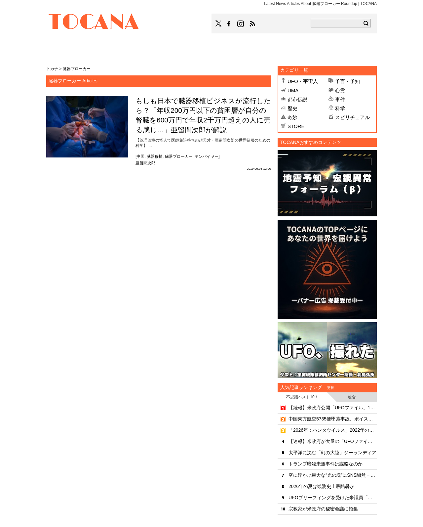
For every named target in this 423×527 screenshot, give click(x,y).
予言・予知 (347, 81)
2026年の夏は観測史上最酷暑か (321, 486)
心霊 (340, 90)
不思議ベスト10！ (302, 397)
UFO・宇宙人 (303, 81)
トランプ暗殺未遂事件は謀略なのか (325, 463)
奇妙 (292, 117)
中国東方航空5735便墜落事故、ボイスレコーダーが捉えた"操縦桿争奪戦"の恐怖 (332, 418)
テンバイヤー (206, 156)
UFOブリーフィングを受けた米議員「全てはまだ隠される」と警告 (332, 497)
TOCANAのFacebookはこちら (229, 24)
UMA (293, 90)
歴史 (292, 108)
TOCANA (93, 22)
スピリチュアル (352, 117)
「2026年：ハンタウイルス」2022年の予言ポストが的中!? (332, 430)
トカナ (52, 68)
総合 (352, 397)
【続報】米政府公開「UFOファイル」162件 (332, 407)
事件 (340, 99)
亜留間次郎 (145, 163)
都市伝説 (297, 99)
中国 (140, 156)
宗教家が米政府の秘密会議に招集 (323, 508)
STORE (296, 126)
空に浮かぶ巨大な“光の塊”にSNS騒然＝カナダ (332, 475)
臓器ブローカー (179, 156)
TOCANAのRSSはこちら (252, 24)
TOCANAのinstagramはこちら (241, 24)
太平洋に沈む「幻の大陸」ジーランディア (332, 452)
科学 (340, 108)
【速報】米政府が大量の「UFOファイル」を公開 (332, 441)
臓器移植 (155, 156)
